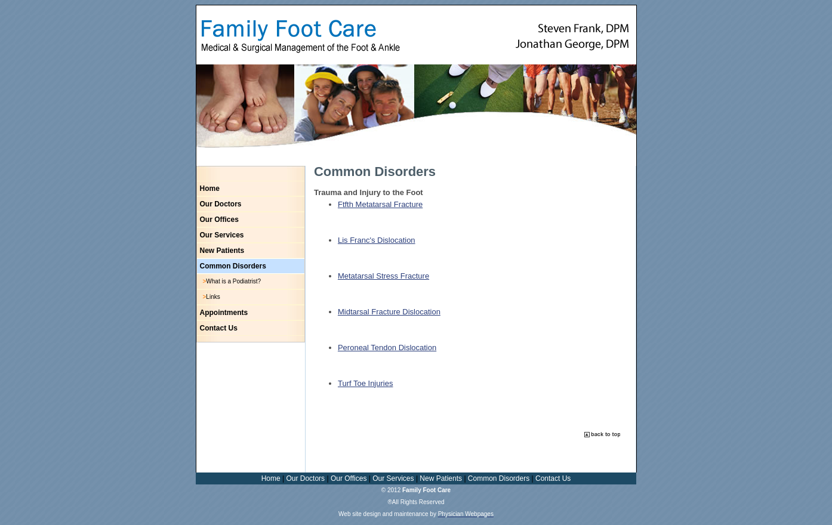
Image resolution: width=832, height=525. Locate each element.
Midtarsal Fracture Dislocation (389, 311)
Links (213, 297)
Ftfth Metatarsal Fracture (380, 204)
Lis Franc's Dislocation (376, 240)
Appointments (224, 312)
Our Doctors (221, 204)
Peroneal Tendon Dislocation (387, 347)
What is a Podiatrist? (233, 281)
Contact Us (219, 328)
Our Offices (219, 219)
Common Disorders (233, 266)
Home (210, 188)
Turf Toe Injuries (365, 383)
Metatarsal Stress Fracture (383, 275)
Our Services (222, 235)
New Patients (222, 250)
